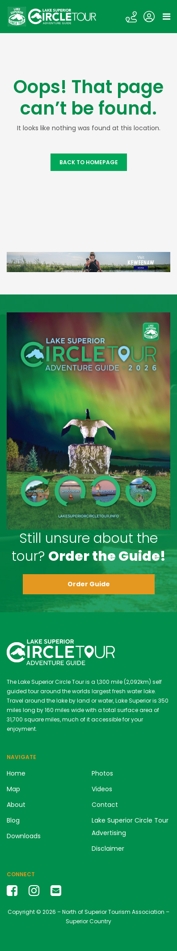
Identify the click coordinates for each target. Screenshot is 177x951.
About (16, 804)
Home (16, 773)
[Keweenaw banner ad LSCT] (88, 261)
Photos (102, 773)
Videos (102, 789)
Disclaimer (108, 848)
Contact (105, 804)
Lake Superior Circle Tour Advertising (130, 826)
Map (13, 789)
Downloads (24, 836)
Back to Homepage (88, 162)
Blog (13, 820)
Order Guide (88, 584)
